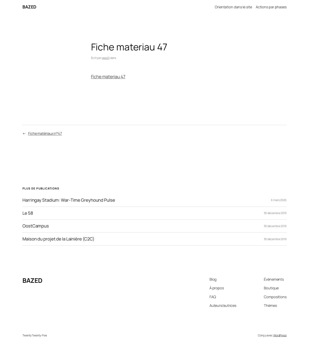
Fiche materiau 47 (108, 77)
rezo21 (105, 58)
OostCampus (35, 226)
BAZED (29, 7)
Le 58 (27, 213)
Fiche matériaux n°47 (45, 133)
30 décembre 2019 (275, 213)
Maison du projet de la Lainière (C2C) (58, 239)
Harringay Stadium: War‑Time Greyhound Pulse (68, 200)
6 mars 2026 (279, 200)
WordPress (280, 335)
